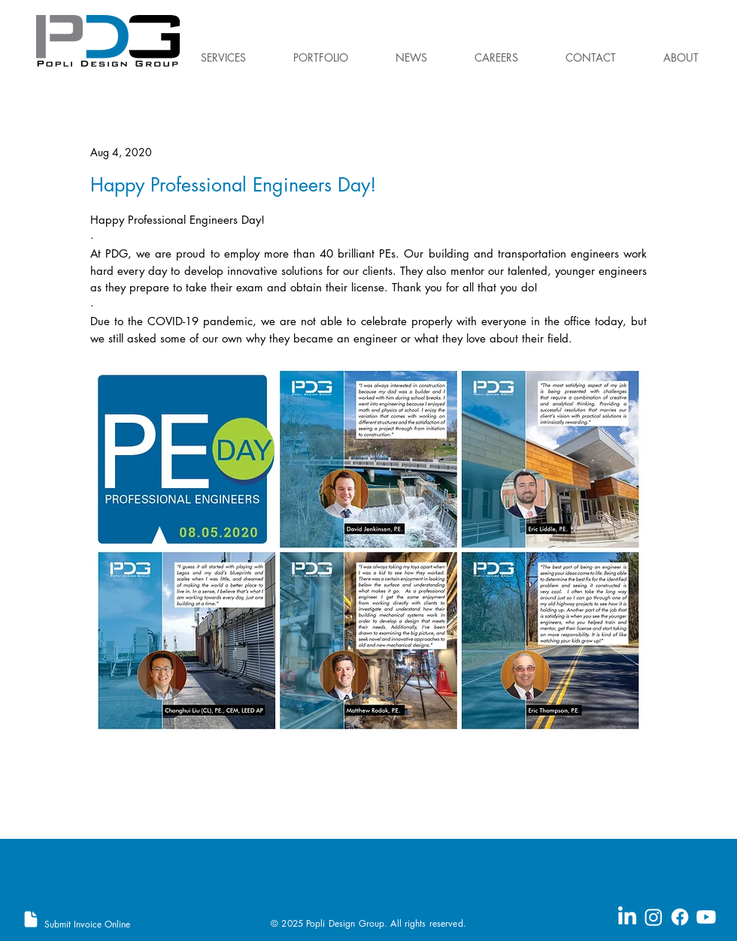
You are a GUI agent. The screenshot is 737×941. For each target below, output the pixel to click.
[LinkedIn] (627, 917)
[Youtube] (706, 917)
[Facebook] (680, 917)
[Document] (31, 919)
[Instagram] (653, 917)
